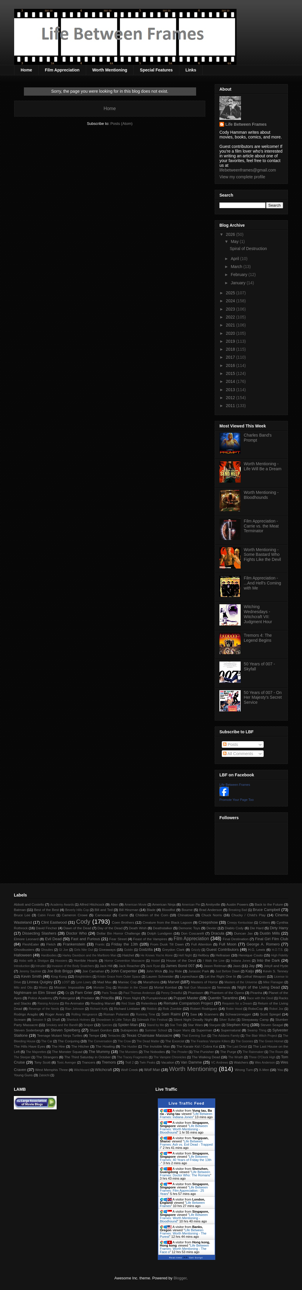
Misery (43, 987)
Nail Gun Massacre (197, 987)
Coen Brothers (123, 922)
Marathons (151, 982)
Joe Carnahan (93, 971)
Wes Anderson (265, 1062)
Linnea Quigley (39, 982)
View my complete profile (242, 176)
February (239, 274)
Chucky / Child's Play (248, 915)
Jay (252, 966)
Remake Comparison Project (188, 1003)
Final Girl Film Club (271, 939)
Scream (20, 1019)
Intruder (40, 966)
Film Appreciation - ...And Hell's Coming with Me (262, 583)
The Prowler (179, 1052)
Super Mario (181, 1030)
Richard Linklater (127, 1008)
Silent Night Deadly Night (192, 1019)
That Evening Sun (194, 1035)
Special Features (156, 70)
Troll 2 (129, 1062)
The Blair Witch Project (261, 1035)
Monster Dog (102, 987)
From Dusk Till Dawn (167, 944)
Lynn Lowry (83, 982)
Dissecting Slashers (39, 933)
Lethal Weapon (254, 976)
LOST (66, 982)
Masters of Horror (204, 982)
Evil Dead (53, 939)
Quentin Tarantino (223, 998)
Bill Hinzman (128, 910)
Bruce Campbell (266, 909)
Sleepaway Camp (255, 1019)
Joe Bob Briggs (60, 971)
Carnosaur (103, 915)
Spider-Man (128, 1025)
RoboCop (255, 1008)
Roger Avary (54, 1014)
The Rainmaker (252, 1052)
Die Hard (256, 928)
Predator (87, 998)
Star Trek (176, 1025)
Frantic (100, 944)
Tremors (109, 1062)
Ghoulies (47, 949)
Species (106, 1025)
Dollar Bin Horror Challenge (118, 933)
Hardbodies (49, 955)
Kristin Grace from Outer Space (119, 976)
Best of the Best (46, 910)
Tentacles (114, 1035)
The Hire (58, 1046)
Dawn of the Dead (77, 928)
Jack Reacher (129, 966)
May (235, 241)
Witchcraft (103, 1069)
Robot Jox (276, 1008)
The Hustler (129, 1046)
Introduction (22, 966)
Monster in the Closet (133, 987)
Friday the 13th (124, 944)
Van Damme (191, 1062)
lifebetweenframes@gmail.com (247, 170)
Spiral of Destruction (248, 248)
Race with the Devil (260, 998)
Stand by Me (155, 1025)
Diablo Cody (234, 928)
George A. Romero (263, 944)
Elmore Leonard (26, 939)
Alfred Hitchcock (91, 904)
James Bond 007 (180, 966)
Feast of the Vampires (150, 939)
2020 (231, 333)
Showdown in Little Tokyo (113, 1019)
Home (26, 70)
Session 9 (39, 1019)
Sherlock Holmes (78, 1019)
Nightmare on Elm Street (35, 992)
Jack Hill (105, 966)
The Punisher (203, 1052)
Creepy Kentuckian (240, 922)
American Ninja (163, 904)
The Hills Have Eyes (29, 1046)
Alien (114, 904)
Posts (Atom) (121, 123)
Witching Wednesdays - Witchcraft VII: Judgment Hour (258, 614)
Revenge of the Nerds (44, 1008)
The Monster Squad (67, 1052)
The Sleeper (22, 1057)
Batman (20, 910)
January (239, 282)
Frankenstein (74, 944)
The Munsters (128, 1052)
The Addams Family (225, 1035)
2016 (231, 365)
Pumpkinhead (156, 998)
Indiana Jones (240, 960)
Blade (151, 910)
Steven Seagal (271, 1025)
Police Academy (40, 998)
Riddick (152, 1008)
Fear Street (118, 939)
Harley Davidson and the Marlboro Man (89, 955)
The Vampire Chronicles (169, 1057)
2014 (231, 381)
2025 (231, 292)
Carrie (123, 915)
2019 (231, 341)
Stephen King (237, 1025)
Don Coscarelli (192, 933)
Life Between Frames (246, 124)
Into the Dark (268, 960)
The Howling (105, 1046)
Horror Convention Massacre (124, 960)
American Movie (135, 904)
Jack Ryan (153, 966)
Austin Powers (237, 904)
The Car (46, 1041)
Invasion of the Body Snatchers (73, 966)
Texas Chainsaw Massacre (149, 1035)
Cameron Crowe (75, 915)
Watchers (241, 1062)
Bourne (187, 910)
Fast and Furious (85, 939)
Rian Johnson (74, 1008)
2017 (231, 357)
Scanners (211, 1014)
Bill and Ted (104, 910)
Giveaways (107, 949)
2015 (231, 373)
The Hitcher (80, 1046)
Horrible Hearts (85, 960)
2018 (231, 349)
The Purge (228, 1052)
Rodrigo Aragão (26, 1014)
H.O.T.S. (277, 949)
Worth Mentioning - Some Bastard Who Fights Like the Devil (262, 554)
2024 (231, 300)
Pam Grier (84, 992)
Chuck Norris (211, 915)
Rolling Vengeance (84, 1014)
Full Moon (227, 944)
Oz (67, 993)
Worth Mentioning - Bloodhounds (261, 495)
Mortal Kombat (165, 987)
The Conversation (100, 1041)
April (235, 258)
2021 (231, 325)
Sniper (88, 1025)
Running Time (145, 1014)
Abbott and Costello (29, 904)
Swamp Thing (256, 1030)
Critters (264, 922)
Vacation (167, 1062)
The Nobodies (154, 1052)
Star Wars (195, 1025)
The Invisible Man (156, 1046)
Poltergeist (67, 998)
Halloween (23, 955)
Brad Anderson (210, 910)
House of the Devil (181, 960)
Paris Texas (110, 993)
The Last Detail (236, 1046)
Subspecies (129, 1030)
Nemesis (223, 987)
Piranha (256, 993)
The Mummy (99, 1051)
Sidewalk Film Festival (152, 1019)
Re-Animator (74, 1003)
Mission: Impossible (69, 987)
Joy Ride (175, 971)
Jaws (237, 966)
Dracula (217, 933)
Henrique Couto (251, 955)
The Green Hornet (271, 1041)
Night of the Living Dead (258, 987)
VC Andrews (219, 1062)
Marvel (173, 982)
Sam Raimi (170, 1014)
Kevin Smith (31, 976)
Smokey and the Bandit (62, 1025)
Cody (83, 921)
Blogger (179, 1278)
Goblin (128, 949)
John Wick (154, 971)
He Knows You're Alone (157, 955)
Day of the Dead (109, 928)
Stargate (215, 1025)
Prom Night (131, 998)
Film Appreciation (62, 70)
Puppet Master (185, 998)
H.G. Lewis (256, 949)
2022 (231, 317)
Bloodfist (168, 910)
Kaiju (249, 971)
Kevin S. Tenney (275, 971)
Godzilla (146, 949)
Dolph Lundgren (159, 933)
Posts (230, 744)
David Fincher (46, 928)
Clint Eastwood (54, 922)
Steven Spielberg (65, 1030)
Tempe (94, 1035)
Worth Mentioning (109, 70)
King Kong (59, 976)
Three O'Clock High (262, 1057)
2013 (231, 389)
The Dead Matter (148, 1041)
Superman (204, 1030)
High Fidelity (279, 955)
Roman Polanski (116, 1014)
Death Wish (138, 928)
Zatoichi (44, 1075)
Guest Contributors (222, 949)
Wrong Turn (244, 1070)
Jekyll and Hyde (276, 966)
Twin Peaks (147, 1062)
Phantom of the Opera (227, 993)
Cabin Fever (46, 915)
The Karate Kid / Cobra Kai (197, 1046)
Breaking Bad (238, 910)
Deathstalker (162, 928)
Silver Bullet (227, 1019)
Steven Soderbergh (29, 1030)
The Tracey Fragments (132, 1057)
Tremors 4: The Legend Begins (258, 638)
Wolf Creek (129, 1070)
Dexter (211, 928)
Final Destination (236, 939)
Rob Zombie (172, 1008)
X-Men (264, 1070)
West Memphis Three (51, 1070)
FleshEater (30, 944)
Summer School (156, 1030)
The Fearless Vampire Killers (210, 1041)
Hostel (155, 960)
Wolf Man (152, 1069)
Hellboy (203, 955)
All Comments (238, 753)
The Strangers (47, 1057)
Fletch (51, 944)
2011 (231, 405)
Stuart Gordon (100, 1030)
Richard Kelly (99, 1008)
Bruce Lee (22, 915)
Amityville (213, 904)
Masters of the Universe (240, 982)
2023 (231, 309)
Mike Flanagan (273, 982)
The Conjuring (69, 1041)
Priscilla (107, 998)
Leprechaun (189, 976)
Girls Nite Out (83, 949)
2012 (231, 397)
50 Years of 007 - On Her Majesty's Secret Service (263, 697)
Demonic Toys (189, 928)
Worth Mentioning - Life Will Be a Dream (263, 466)
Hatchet (128, 955)
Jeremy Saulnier (30, 971)
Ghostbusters (24, 949)
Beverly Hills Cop (77, 910)
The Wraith (235, 1057)
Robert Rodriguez (203, 1008)
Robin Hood (234, 1008)
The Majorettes (36, 1052)
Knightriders (83, 976)
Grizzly (196, 949)
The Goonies (244, 1041)
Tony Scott (42, 1062)
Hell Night (185, 955)
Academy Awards (62, 904)
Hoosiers (61, 960)
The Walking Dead (206, 1057)
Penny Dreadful (171, 993)
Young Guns (23, 1075)
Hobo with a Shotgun (34, 960)
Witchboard (82, 1070)
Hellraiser (223, 955)
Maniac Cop (127, 982)
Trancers (89, 1062)
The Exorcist (174, 1041)
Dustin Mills (270, 933)
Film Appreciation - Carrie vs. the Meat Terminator (261, 526)
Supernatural (231, 1030)
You (280, 1070)
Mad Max (104, 982)
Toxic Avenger (66, 1062)
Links (191, 70)
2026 (231, 234)
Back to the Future (269, 904)
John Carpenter (123, 971)
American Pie (191, 904)
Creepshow (208, 922)
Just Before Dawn (227, 971)
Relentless (149, 1003)
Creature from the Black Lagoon (167, 922)
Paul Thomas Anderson (139, 993)
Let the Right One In (220, 976)
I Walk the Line (213, 960)
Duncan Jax (243, 933)
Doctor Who (76, 933)
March (237, 266)
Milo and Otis (23, 987)
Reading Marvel (103, 1003)
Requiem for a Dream (237, 1003)
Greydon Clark (173, 949)
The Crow (124, 1041)
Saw (193, 1014)
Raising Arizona (48, 1003)
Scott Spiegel (270, 1014)
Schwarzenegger (238, 1014)
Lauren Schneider (160, 976)
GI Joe (63, 949)
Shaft (56, 1019)
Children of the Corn (151, 915)
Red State (128, 1003)
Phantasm (195, 993)
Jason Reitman (214, 966)
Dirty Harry (279, 928)
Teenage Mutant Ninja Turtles (60, 1035)
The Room (276, 1052)
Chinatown (186, 915)
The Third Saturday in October (87, 1057)
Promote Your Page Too (236, 799)
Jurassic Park (198, 971)
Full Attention (201, 944)
